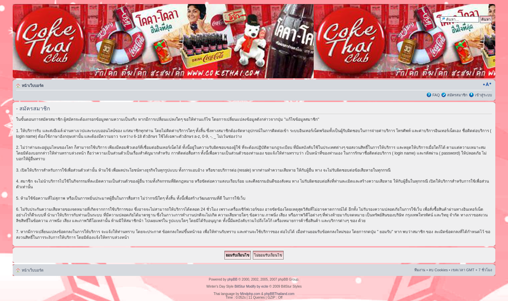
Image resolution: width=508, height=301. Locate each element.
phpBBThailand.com (279, 294)
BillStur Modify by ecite (251, 286)
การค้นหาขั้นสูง (479, 26)
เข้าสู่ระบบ (483, 95)
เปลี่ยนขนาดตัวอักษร (487, 84)
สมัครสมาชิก (457, 95)
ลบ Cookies (438, 270)
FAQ (436, 95)
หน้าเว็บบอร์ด (32, 86)
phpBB (232, 279)
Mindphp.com (250, 294)
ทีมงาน (419, 270)
